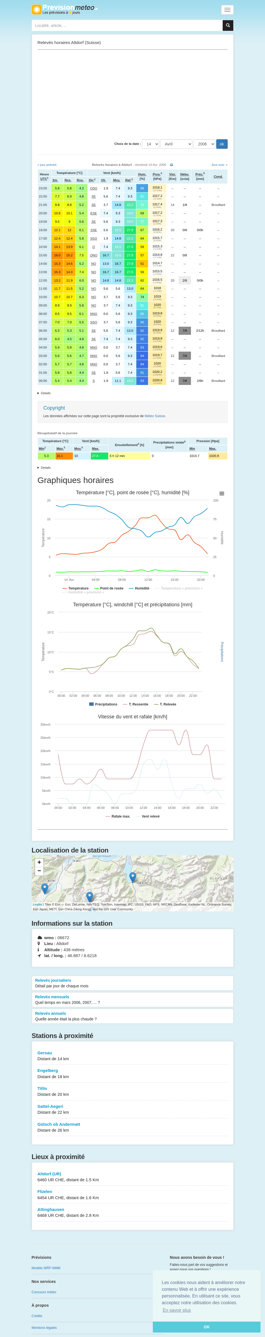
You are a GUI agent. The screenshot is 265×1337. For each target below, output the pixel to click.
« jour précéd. (47, 164)
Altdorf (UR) (133, 1177)
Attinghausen (133, 1212)
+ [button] (39, 863)
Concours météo (44, 1292)
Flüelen (133, 1195)
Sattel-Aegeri (133, 1109)
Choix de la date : (127, 143)
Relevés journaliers (132, 983)
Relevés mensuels (132, 1000)
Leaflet (37, 904)
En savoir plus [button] (177, 1310)
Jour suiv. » (219, 164)
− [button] (39, 871)
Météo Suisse (155, 416)
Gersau (133, 1056)
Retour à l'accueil (65, 9)
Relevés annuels (132, 1016)
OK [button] (207, 1327)
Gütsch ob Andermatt (133, 1127)
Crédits (37, 1316)
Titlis (133, 1091)
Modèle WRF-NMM (46, 1268)
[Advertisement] (133, 94)
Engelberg (133, 1074)
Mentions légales (44, 1328)
